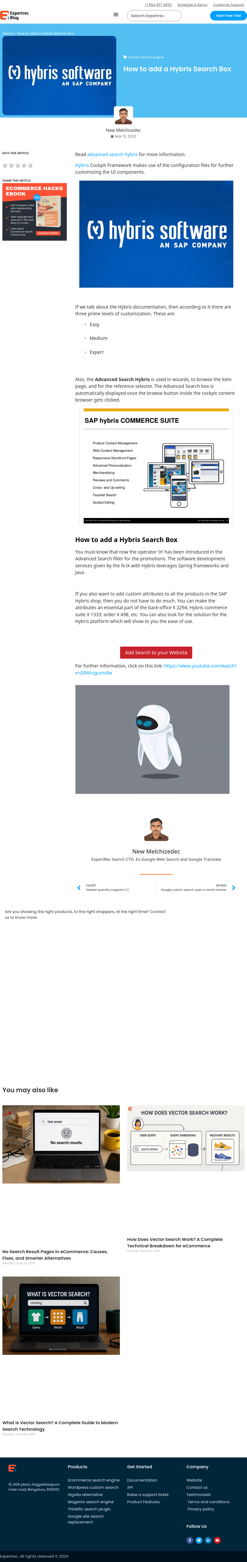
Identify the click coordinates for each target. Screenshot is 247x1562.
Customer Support (228, 4)
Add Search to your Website (156, 652)
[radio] (5, 166)
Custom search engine (146, 57)
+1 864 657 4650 (158, 4)
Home (7, 33)
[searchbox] (150, 15)
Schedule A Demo (192, 4)
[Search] (176, 15)
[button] (116, 15)
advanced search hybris (112, 154)
